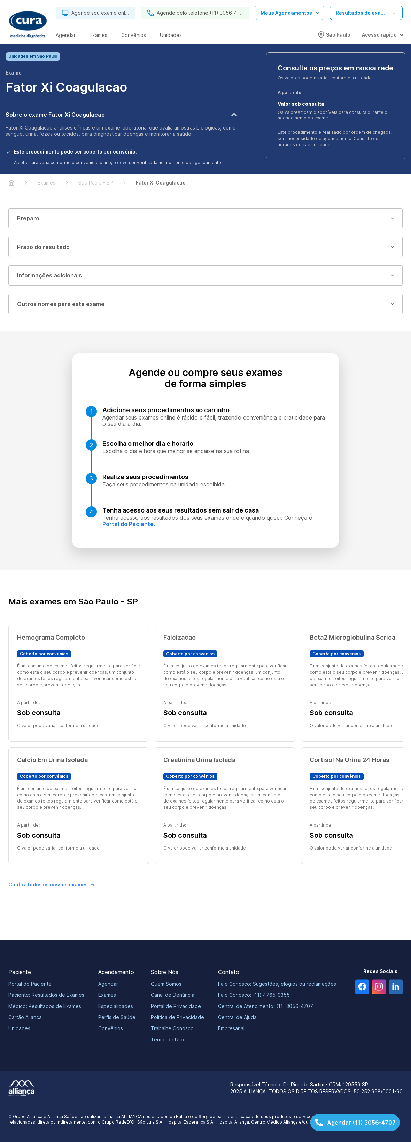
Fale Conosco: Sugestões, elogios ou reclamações (277, 984)
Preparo (205, 218)
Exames (107, 995)
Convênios (110, 1029)
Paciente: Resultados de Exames (46, 995)
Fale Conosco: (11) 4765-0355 (254, 995)
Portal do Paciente (30, 984)
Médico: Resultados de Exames (44, 1006)
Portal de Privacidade (176, 1006)
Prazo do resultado (205, 247)
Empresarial (231, 1029)
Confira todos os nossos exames (51, 885)
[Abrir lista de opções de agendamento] (289, 13)
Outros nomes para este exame (205, 304)
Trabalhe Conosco (172, 1029)
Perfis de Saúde (116, 1017)
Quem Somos (166, 984)
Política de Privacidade (177, 1017)
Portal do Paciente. (128, 524)
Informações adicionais (205, 275)
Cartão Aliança (25, 1017)
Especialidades (115, 1006)
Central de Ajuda (237, 1017)
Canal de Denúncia (172, 995)
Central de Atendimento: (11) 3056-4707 (265, 1006)
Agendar (108, 984)
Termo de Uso (167, 1040)
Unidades (19, 1029)
